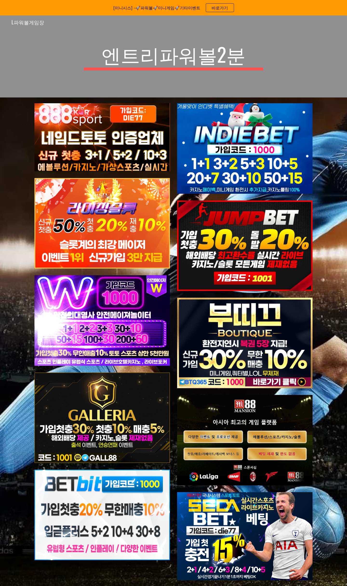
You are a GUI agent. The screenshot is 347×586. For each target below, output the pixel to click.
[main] (173, 56)
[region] (173, 7)
